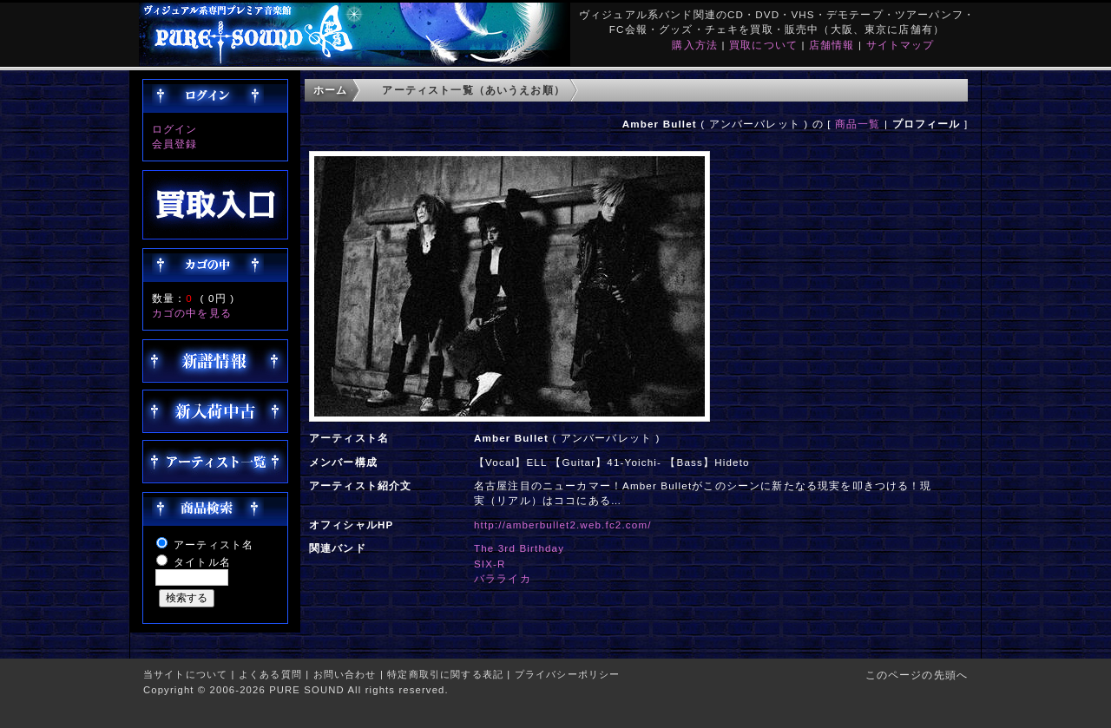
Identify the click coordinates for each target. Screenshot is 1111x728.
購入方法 (695, 44)
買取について (763, 44)
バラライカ (502, 578)
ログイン (175, 128)
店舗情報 (832, 44)
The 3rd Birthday (519, 548)
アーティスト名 (213, 544)
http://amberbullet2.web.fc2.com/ (563, 524)
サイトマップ (900, 44)
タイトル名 (202, 561)
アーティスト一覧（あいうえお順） (473, 89)
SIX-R (490, 563)
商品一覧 (858, 123)
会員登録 (175, 143)
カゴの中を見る (192, 312)
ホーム (330, 89)
